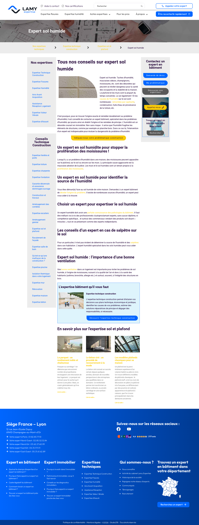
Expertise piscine (39, 267)
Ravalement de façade (39, 239)
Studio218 (114, 522)
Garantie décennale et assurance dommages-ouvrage (41, 186)
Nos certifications (74, 6)
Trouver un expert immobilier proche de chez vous (59, 496)
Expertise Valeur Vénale (39, 113)
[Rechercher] (142, 6)
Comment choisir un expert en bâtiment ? (21, 487)
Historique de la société (132, 477)
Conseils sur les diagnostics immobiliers (58, 483)
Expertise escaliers (40, 213)
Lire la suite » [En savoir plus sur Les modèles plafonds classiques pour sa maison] (119, 403)
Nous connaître (128, 469)
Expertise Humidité (40, 88)
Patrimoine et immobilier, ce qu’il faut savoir (60, 477)
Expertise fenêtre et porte (40, 156)
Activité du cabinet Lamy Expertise (136, 473)
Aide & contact (51, 6)
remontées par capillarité (123, 102)
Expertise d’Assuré (40, 121)
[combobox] (119, 6)
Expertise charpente (41, 171)
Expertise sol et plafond (39, 230)
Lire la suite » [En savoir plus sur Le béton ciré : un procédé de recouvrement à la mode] (90, 397)
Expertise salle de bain (40, 248)
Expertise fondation (41, 177)
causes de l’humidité (109, 99)
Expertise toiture (39, 164)
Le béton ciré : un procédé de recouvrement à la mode (95, 361)
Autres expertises (100, 14)
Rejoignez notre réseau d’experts (136, 481)
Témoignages (128, 489)
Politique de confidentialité (74, 522)
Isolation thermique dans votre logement (41, 275)
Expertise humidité (74, 14)
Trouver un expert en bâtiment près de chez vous (23, 494)
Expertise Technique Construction (41, 73)
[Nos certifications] (63, 6)
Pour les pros (123, 14)
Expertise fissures (49, 14)
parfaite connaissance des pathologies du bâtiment (110, 212)
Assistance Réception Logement (41, 104)
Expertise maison (40, 295)
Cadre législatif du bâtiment (20, 482)
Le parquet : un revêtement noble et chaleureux (67, 360)
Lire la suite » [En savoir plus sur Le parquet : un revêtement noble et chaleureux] (61, 392)
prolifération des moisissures (70, 169)
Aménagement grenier (38, 221)
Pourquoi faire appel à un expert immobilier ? (60, 490)
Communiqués (128, 485)
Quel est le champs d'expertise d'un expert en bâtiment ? (23, 470)
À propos (142, 14)
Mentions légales (94, 522)
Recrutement (127, 493)
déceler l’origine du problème (72, 192)
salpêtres (134, 242)
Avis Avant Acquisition (37, 95)
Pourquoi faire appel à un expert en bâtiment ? (23, 477)
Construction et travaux (39, 196)
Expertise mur (38, 283)
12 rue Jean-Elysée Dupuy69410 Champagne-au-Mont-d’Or (23, 431)
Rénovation (37, 289)
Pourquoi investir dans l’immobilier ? (61, 470)
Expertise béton (39, 302)
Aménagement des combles (40, 205)
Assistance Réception (93, 490)
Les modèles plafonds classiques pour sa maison (126, 360)
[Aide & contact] (42, 6)
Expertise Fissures (40, 81)
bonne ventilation (69, 269)
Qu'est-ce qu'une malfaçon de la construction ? (39, 258)
